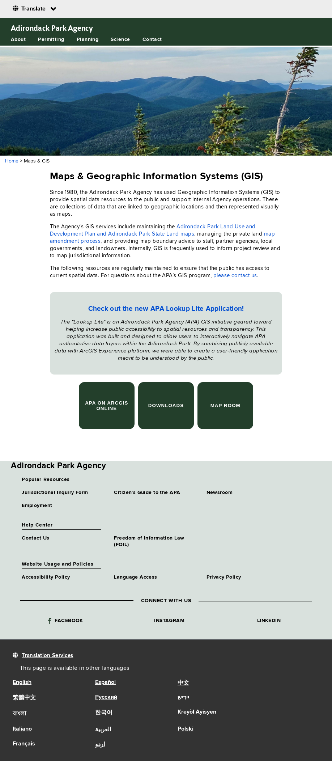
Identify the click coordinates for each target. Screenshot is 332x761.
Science (120, 39)
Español (105, 682)
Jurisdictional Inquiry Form (55, 492)
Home (11, 161)
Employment (37, 505)
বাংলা (19, 714)
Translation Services (47, 655)
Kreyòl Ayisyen (197, 712)
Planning (87, 39)
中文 (183, 683)
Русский (106, 697)
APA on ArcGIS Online (106, 405)
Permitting (51, 39)
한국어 (103, 713)
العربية (103, 730)
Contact (152, 39)
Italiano (22, 729)
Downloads (166, 405)
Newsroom (220, 492)
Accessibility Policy (46, 577)
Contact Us (35, 538)
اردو (100, 745)
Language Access (135, 577)
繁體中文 (24, 698)
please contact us (235, 275)
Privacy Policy (224, 577)
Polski (185, 729)
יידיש (183, 698)
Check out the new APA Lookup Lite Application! (166, 308)
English (22, 682)
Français (24, 744)
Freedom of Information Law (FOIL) (149, 541)
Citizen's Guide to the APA (147, 492)
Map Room (225, 405)
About (18, 39)
